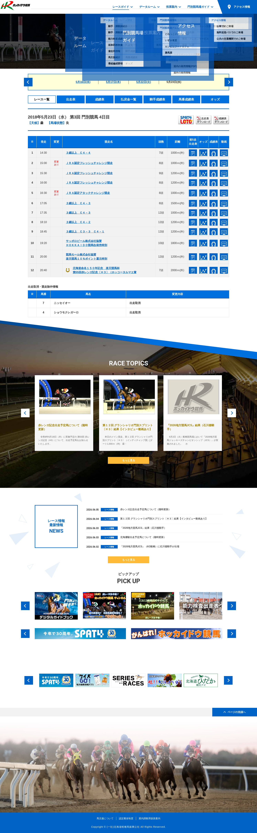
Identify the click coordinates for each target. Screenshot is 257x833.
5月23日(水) (174, 82)
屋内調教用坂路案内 (149, 818)
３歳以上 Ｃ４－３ (78, 203)
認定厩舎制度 (126, 818)
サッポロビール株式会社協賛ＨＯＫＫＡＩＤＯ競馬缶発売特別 (86, 243)
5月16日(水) (83, 82)
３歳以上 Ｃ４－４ (78, 152)
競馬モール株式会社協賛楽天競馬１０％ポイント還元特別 (86, 256)
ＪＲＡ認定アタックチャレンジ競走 (88, 192)
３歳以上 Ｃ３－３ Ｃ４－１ (85, 231)
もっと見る (128, 460)
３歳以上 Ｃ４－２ (78, 222)
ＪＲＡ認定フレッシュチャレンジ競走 (89, 163)
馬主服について (105, 818)
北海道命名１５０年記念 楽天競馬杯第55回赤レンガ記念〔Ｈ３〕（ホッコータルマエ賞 (104, 270)
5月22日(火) (143, 82)
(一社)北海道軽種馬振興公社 (123, 826)
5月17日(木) (113, 82)
